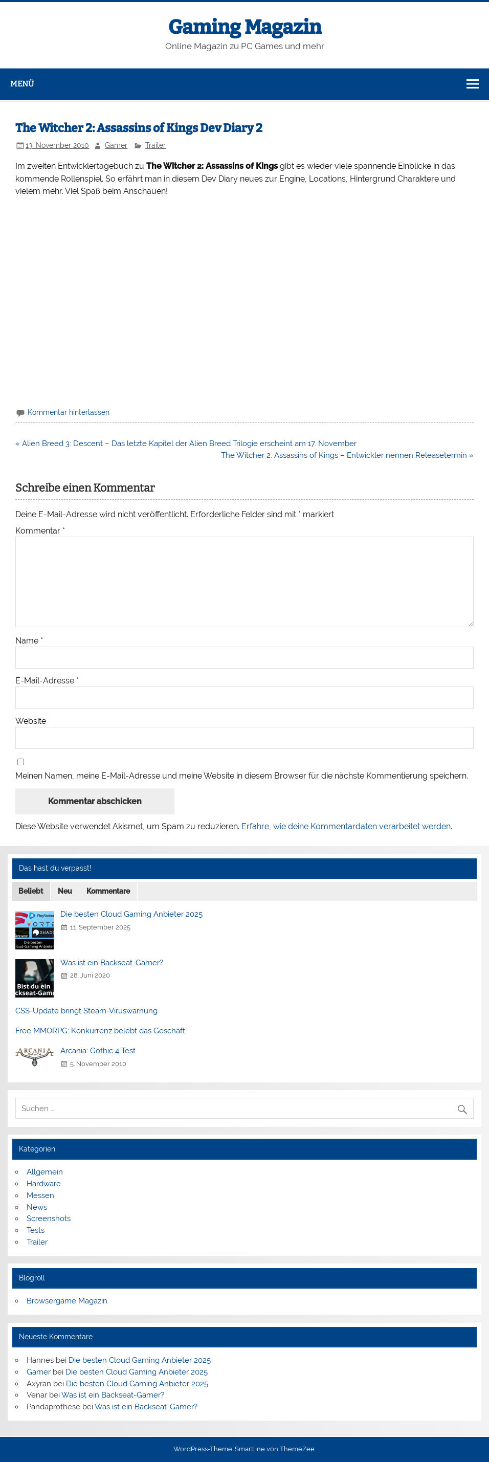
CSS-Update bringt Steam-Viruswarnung (86, 1010)
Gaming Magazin (244, 27)
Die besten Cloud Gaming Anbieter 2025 (131, 914)
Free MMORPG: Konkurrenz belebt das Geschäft (100, 1030)
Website (30, 721)
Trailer (155, 145)
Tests (36, 1230)
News (37, 1207)
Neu (65, 891)
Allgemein (45, 1172)
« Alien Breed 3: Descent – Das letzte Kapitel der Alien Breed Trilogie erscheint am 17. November (186, 443)
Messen (40, 1195)
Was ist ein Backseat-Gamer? (111, 962)
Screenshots (49, 1218)
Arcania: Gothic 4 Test (98, 1050)
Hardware (44, 1183)
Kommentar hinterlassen (68, 412)
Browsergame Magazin (67, 1300)
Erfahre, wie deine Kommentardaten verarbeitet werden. (346, 826)
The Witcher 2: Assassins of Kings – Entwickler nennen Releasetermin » (347, 455)
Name (29, 641)
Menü (22, 83)
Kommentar (40, 531)
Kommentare (108, 891)
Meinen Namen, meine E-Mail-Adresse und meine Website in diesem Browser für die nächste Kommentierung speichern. (241, 776)
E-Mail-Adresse (47, 681)
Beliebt (30, 891)
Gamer (116, 145)
